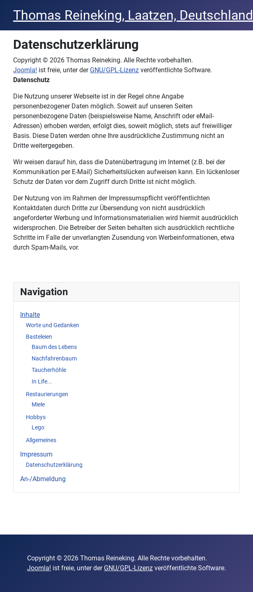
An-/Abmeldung (43, 479)
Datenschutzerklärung (54, 464)
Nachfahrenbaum (54, 358)
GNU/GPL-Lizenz (114, 70)
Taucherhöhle (49, 370)
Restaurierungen (47, 394)
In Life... (42, 381)
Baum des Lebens (54, 347)
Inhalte (30, 315)
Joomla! (25, 70)
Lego (38, 427)
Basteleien (39, 336)
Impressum (36, 454)
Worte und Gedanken (52, 325)
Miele (38, 404)
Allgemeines (41, 440)
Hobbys (36, 417)
